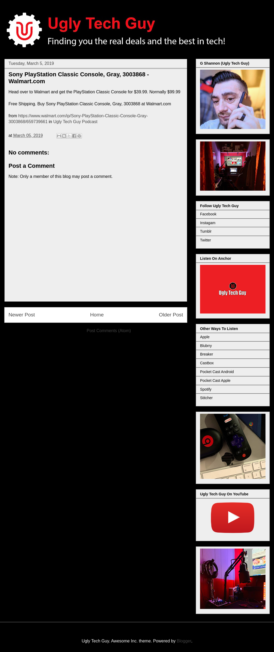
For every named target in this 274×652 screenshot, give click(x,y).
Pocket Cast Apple (215, 380)
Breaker (206, 354)
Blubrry (206, 346)
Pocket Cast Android (217, 372)
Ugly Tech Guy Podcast (75, 121)
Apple (205, 337)
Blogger (184, 641)
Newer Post (22, 314)
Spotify (205, 389)
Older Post (171, 314)
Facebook (208, 214)
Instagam (207, 223)
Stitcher (206, 398)
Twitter (205, 240)
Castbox (207, 363)
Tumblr (205, 231)
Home (97, 314)
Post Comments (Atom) (109, 330)
